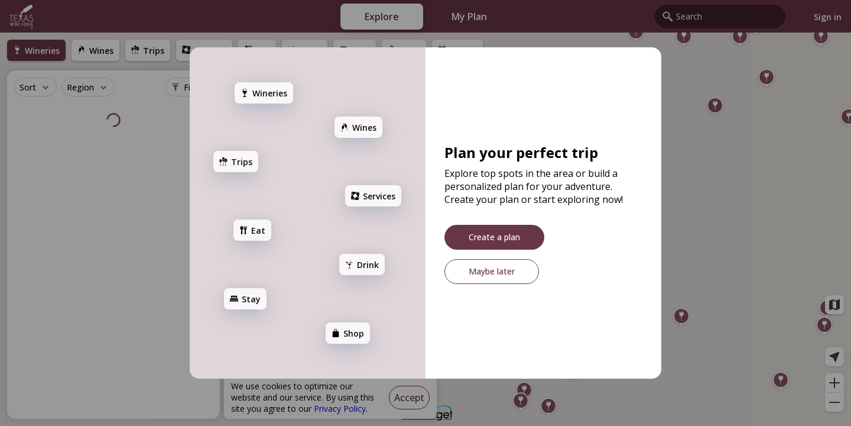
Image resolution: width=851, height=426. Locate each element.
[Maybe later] (491, 271)
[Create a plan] (494, 237)
